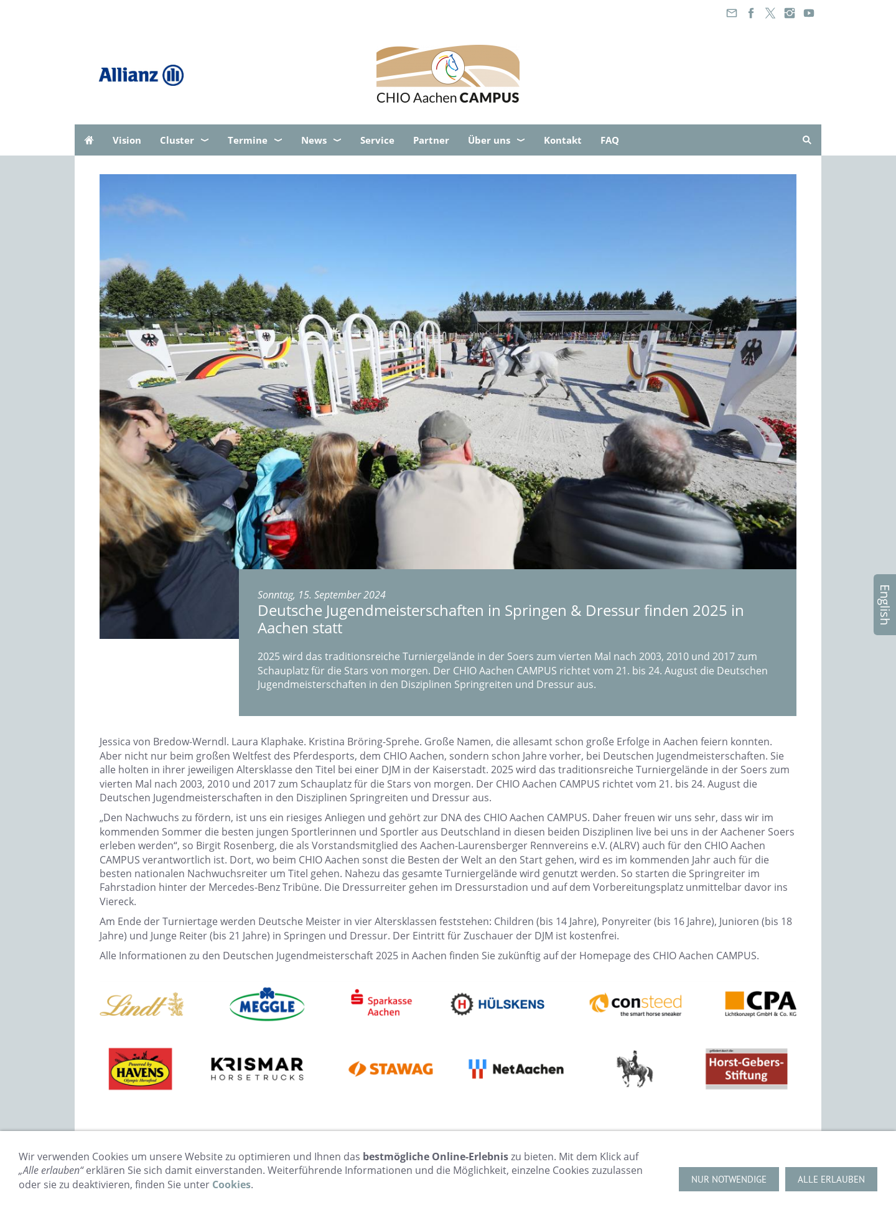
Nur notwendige (729, 1179)
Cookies (231, 1184)
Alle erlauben (831, 1179)
